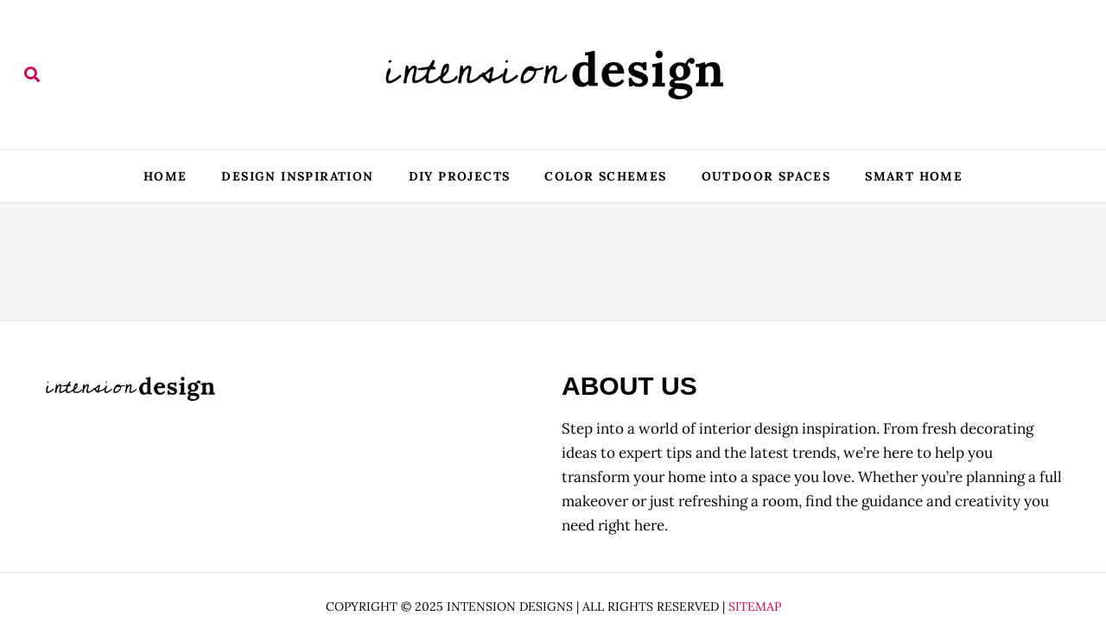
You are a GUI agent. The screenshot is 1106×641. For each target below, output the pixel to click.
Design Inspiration (297, 176)
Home (165, 176)
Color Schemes (605, 176)
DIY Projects (460, 176)
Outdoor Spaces (766, 176)
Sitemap (754, 606)
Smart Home (914, 176)
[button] (31, 74)
